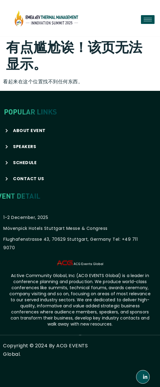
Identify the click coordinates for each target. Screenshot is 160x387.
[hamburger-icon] (148, 19)
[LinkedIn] (143, 377)
